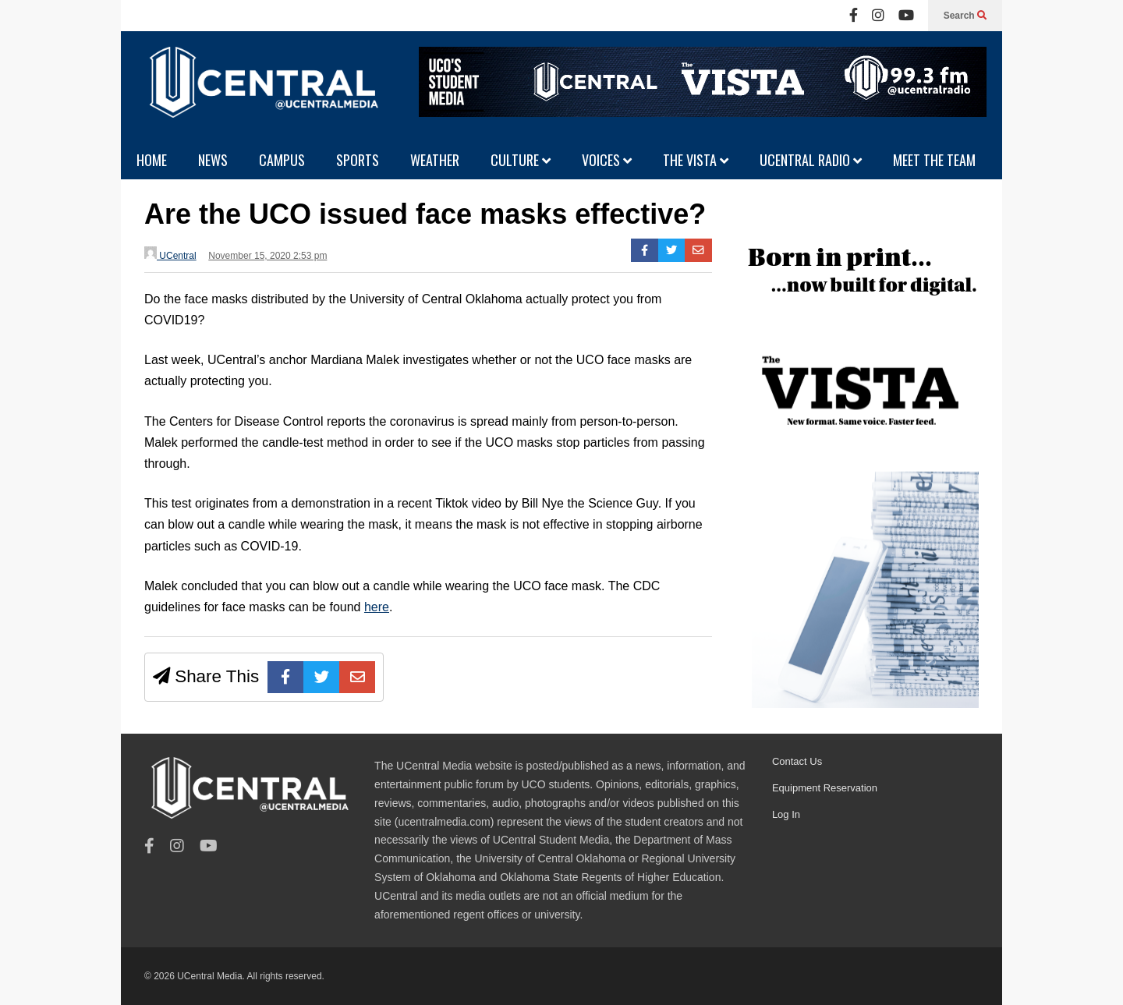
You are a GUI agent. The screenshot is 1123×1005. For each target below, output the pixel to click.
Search (965, 15)
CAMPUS (282, 160)
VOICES (607, 160)
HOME (151, 160)
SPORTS (357, 160)
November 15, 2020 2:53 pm (267, 255)
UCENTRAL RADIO (811, 160)
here (376, 607)
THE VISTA (695, 160)
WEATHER (434, 160)
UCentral (170, 253)
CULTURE (521, 160)
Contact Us (797, 761)
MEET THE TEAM (934, 160)
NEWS (213, 160)
